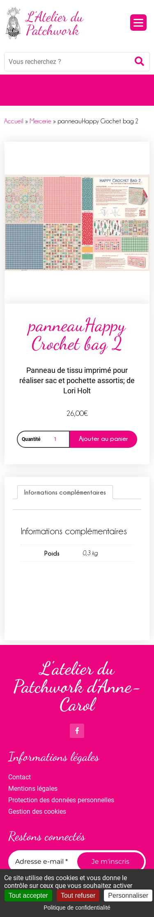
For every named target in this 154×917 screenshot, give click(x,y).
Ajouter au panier (103, 438)
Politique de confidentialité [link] (77, 907)
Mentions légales (32, 788)
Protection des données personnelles (61, 800)
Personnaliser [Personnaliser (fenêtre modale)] (128, 895)
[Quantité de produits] (56, 439)
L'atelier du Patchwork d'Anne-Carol (77, 686)
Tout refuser (78, 895)
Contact (19, 777)
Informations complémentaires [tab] (65, 492)
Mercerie (40, 121)
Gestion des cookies (37, 811)
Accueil (13, 121)
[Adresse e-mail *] (43, 861)
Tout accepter (28, 895)
